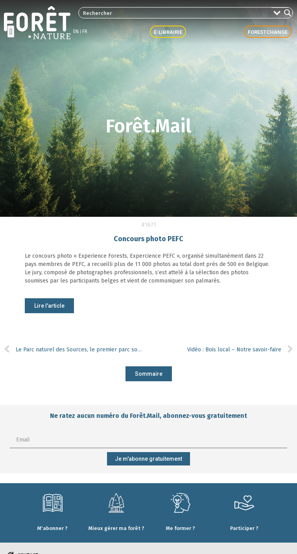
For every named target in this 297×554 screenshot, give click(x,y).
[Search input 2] (175, 12)
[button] (10, 31)
